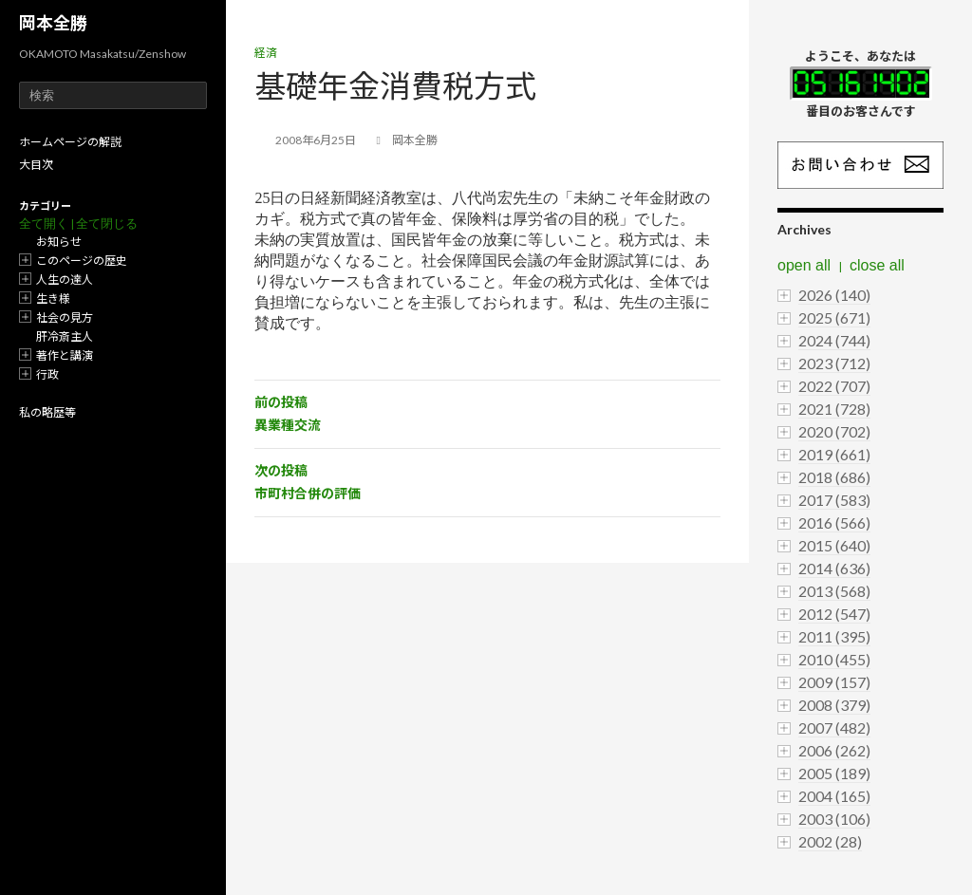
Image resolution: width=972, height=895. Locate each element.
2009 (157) (834, 682)
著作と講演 (64, 355)
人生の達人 (64, 279)
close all (877, 265)
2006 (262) (834, 750)
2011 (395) (834, 636)
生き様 (53, 298)
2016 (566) (834, 522)
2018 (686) (834, 477)
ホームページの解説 (70, 142)
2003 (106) (834, 819)
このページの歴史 (81, 260)
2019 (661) (834, 454)
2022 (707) (834, 386)
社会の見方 (64, 317)
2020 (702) (834, 431)
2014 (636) (834, 568)
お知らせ (59, 241)
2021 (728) (834, 409)
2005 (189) (834, 773)
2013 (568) (834, 591)
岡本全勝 (53, 22)
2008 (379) (834, 705)
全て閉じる (107, 223)
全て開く (43, 223)
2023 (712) (834, 363)
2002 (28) (830, 841)
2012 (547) (834, 614)
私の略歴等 (47, 412)
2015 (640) (834, 545)
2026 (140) (834, 295)
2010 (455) (834, 659)
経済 (265, 53)
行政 (47, 374)
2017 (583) (834, 500)
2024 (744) (834, 340)
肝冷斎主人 (64, 336)
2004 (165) (834, 796)
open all (804, 265)
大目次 (36, 165)
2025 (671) (834, 317)
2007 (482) (834, 727)
